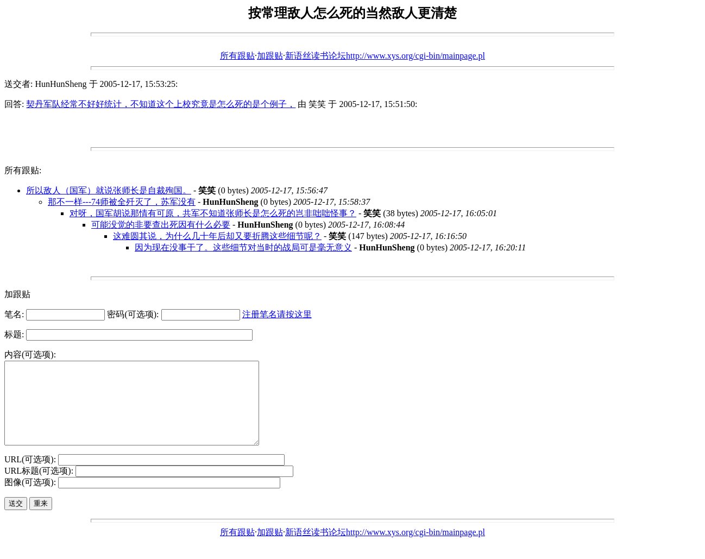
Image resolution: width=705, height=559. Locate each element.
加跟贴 (270, 55)
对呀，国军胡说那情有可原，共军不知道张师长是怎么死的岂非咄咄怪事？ (213, 213)
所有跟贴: (22, 170)
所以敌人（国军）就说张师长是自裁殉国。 (108, 190)
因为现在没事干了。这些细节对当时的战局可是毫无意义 (243, 247)
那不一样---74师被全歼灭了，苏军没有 (122, 201)
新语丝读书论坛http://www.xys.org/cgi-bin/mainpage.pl (385, 55)
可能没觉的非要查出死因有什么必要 (160, 224)
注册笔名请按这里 (277, 314)
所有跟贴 (237, 55)
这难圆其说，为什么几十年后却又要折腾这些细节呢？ (217, 236)
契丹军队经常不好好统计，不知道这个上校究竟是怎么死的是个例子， (160, 104)
